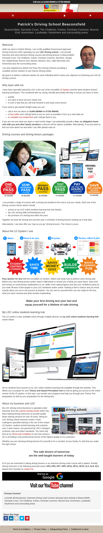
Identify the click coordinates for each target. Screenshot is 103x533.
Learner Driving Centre (29, 411)
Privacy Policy (40, 529)
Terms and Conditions (21, 434)
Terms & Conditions (21, 529)
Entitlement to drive (80, 529)
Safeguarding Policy (59, 529)
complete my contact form (21, 117)
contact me (28, 469)
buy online (15, 114)
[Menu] (13, 15)
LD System (65, 90)
